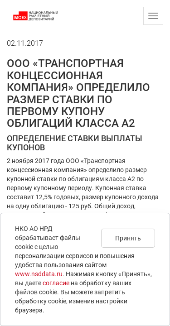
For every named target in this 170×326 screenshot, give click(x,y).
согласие (56, 283)
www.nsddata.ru (39, 274)
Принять (128, 238)
